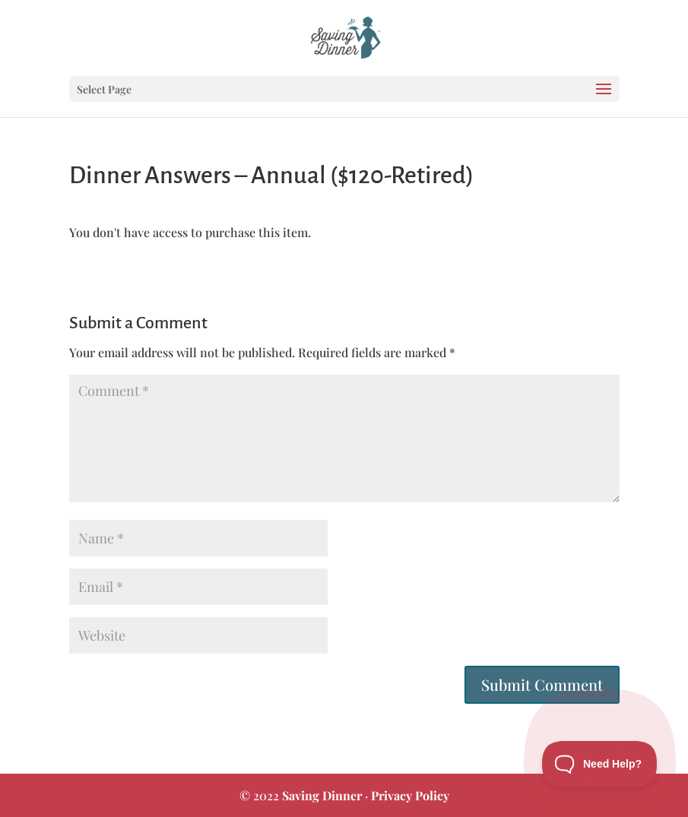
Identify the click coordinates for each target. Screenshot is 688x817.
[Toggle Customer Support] (600, 764)
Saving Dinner (322, 795)
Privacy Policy (410, 795)
